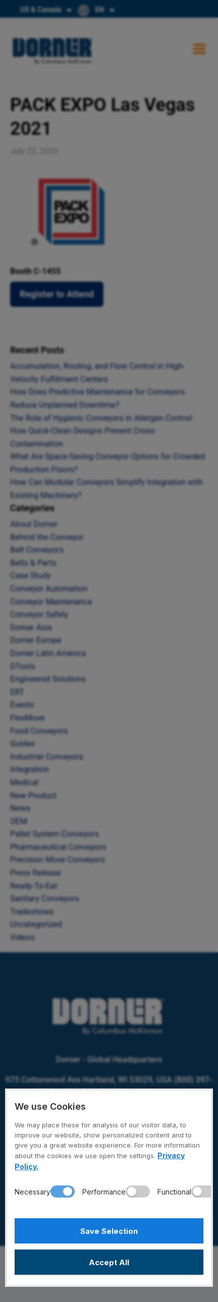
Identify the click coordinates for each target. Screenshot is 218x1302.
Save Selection (109, 1231)
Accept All (109, 1262)
